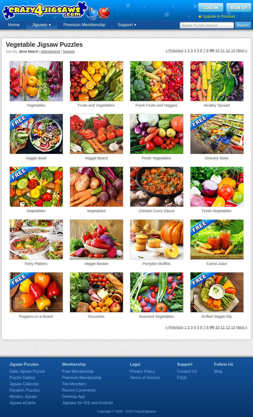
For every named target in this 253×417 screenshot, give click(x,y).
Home (13, 24)
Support (127, 24)
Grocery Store (216, 158)
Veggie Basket (96, 263)
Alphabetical (50, 52)
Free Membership (77, 371)
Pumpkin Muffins (157, 263)
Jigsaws (41, 24)
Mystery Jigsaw (23, 396)
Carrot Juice (217, 263)
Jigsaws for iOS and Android (87, 403)
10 (217, 50)
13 (233, 50)
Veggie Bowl (36, 158)
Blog (218, 371)
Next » (241, 50)
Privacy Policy (142, 371)
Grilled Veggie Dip (217, 316)
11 (222, 50)
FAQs (182, 378)
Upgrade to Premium (219, 16)
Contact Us (187, 371)
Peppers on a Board (36, 316)
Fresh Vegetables (156, 158)
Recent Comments (79, 390)
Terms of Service (145, 378)
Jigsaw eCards (22, 403)
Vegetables (36, 105)
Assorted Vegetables (156, 316)
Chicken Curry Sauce (156, 211)
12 (228, 50)
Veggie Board (96, 158)
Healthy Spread (217, 105)
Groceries (96, 316)
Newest (69, 52)
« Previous (174, 50)
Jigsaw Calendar (24, 384)
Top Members (74, 384)
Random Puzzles (24, 390)
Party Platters (36, 263)
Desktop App (73, 396)
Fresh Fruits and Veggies (157, 105)
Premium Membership (84, 24)
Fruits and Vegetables (96, 105)
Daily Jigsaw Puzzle (27, 371)
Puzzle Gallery (22, 378)
